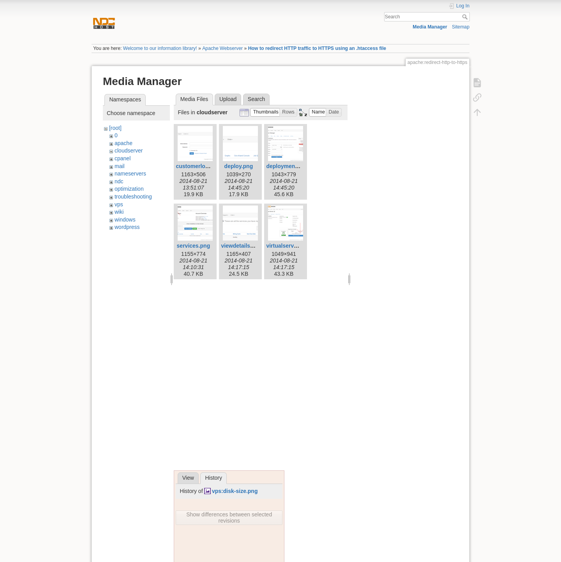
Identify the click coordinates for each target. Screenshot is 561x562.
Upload (227, 99)
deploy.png (238, 166)
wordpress (127, 227)
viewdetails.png (241, 246)
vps (119, 204)
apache (123, 143)
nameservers (130, 173)
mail (120, 166)
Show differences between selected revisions (229, 517)
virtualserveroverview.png (299, 246)
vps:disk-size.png (235, 491)
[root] (115, 128)
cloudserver (129, 150)
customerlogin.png (200, 166)
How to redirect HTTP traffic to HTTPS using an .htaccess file (317, 48)
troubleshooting (133, 196)
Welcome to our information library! (160, 48)
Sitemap (460, 27)
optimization (129, 189)
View (188, 478)
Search (465, 17)
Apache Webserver (222, 48)
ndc (119, 181)
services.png (193, 246)
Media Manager (430, 27)
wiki (119, 212)
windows (125, 219)
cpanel (123, 158)
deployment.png (287, 166)
